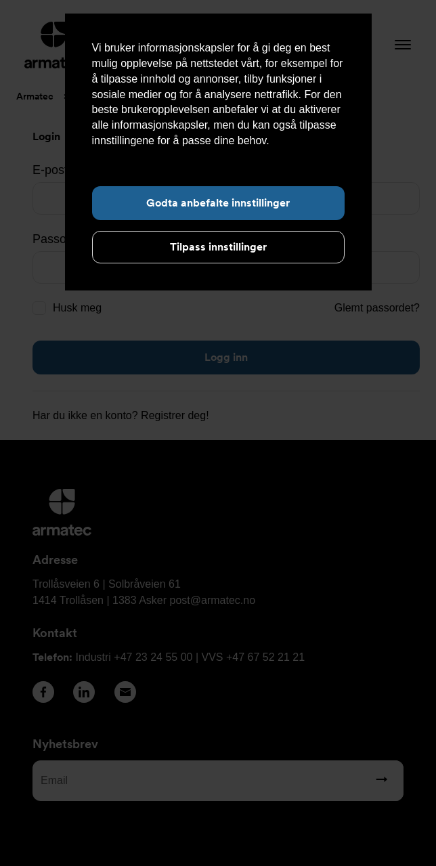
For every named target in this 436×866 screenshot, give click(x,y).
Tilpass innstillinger (218, 246)
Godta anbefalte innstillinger (218, 202)
